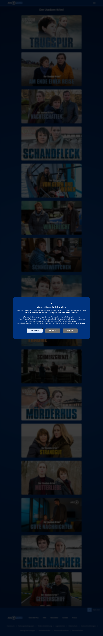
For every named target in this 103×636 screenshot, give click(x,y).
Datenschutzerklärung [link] (78, 323)
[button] (35, 330)
